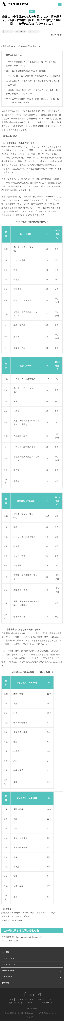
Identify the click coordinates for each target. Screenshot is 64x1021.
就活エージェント (16, 1003)
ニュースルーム (8, 977)
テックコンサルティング (25, 999)
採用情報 (5, 983)
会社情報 (5, 952)
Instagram (39, 994)
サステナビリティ (9, 964)
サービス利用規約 (42, 1013)
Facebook (25, 994)
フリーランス (31, 1003)
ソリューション (8, 958)
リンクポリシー (31, 1017)
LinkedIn (32, 994)
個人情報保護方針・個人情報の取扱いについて (20, 1013)
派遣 (11, 999)
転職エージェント (44, 999)
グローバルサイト (45, 1003)
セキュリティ (53, 1013)
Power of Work (8, 971)
